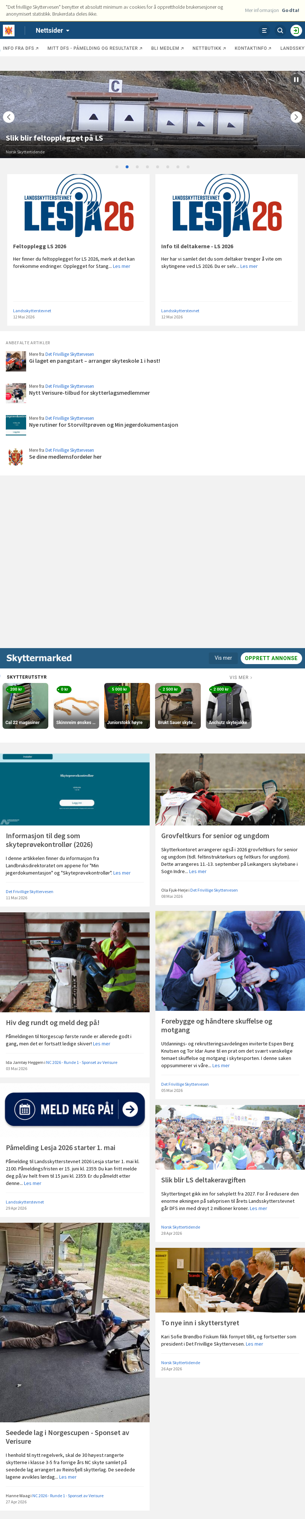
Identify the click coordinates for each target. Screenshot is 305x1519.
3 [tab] (137, 167)
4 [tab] (148, 167)
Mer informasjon (262, 10)
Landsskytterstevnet (32, 310)
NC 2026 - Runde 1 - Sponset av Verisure (81, 1062)
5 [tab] (158, 167)
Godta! (290, 10)
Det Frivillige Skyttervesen (69, 354)
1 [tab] (117, 167)
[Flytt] (9, 117)
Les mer (121, 266)
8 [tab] (188, 167)
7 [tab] (178, 167)
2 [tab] (127, 167)
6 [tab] (168, 167)
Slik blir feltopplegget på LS (54, 138)
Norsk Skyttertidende (25, 151)
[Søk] (280, 30)
